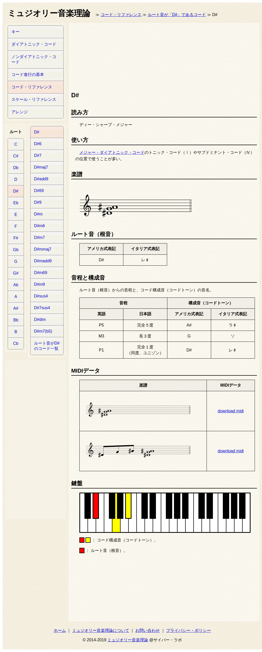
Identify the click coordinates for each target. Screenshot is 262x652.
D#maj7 (41, 167)
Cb (15, 343)
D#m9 (39, 284)
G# (15, 273)
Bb (15, 320)
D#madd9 (43, 261)
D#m (38, 214)
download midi (231, 411)
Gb (15, 250)
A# (15, 308)
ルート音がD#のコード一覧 (47, 346)
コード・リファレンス (121, 14)
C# (15, 156)
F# (15, 238)
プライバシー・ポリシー (188, 630)
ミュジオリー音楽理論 (127, 640)
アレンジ (19, 112)
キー (15, 32)
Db (15, 168)
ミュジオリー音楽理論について (100, 630)
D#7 (37, 155)
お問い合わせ (147, 630)
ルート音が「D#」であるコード (177, 14)
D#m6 (39, 226)
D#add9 (41, 179)
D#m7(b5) (43, 331)
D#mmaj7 (42, 249)
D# (15, 191)
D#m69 (40, 272)
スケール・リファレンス (33, 99)
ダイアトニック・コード (33, 44)
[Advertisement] (100, 56)
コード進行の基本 (27, 74)
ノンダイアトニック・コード (33, 59)
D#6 (37, 144)
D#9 (37, 202)
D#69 (39, 190)
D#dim (40, 319)
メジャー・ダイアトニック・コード (111, 152)
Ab (15, 285)
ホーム (60, 630)
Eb (15, 203)
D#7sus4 (42, 308)
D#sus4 (41, 296)
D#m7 (39, 237)
